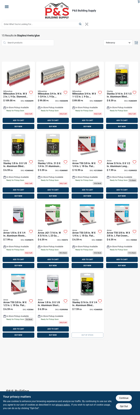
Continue (123, 398)
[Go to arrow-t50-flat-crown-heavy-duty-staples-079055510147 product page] (87, 165)
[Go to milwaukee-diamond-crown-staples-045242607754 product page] (18, 96)
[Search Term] (42, 24)
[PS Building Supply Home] (57, 10)
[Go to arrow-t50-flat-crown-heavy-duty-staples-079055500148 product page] (87, 235)
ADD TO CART (18, 120)
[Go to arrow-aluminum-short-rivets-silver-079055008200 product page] (53, 304)
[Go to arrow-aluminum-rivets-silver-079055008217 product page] (18, 235)
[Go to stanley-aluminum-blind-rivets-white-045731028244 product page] (18, 165)
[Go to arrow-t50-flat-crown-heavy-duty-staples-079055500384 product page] (122, 235)
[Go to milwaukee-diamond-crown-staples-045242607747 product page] (53, 96)
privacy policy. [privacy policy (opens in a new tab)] (63, 404)
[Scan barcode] (86, 24)
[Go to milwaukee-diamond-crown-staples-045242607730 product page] (87, 96)
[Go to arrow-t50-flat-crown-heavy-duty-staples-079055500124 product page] (18, 304)
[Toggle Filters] (136, 42)
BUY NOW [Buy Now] (18, 127)
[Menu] (7, 7)
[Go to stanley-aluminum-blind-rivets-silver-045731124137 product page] (122, 96)
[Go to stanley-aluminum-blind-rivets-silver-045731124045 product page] (87, 304)
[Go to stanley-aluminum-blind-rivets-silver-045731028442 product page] (53, 165)
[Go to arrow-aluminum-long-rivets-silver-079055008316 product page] (122, 165)
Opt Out (124, 406)
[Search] (80, 24)
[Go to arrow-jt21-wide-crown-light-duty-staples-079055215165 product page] (53, 235)
